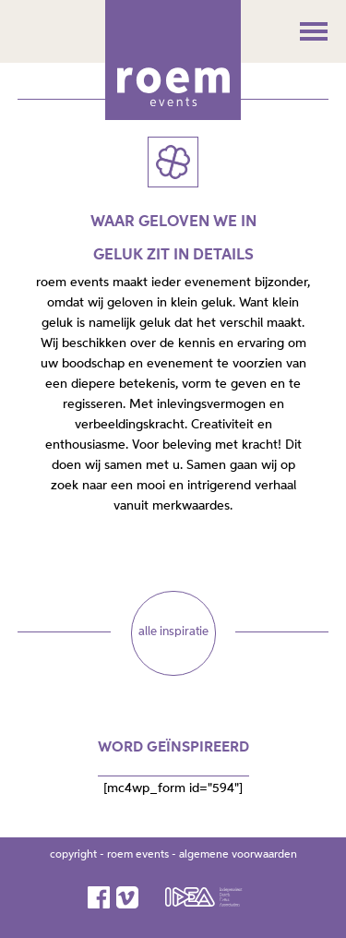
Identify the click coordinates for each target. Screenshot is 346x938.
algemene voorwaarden (238, 854)
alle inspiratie (173, 632)
